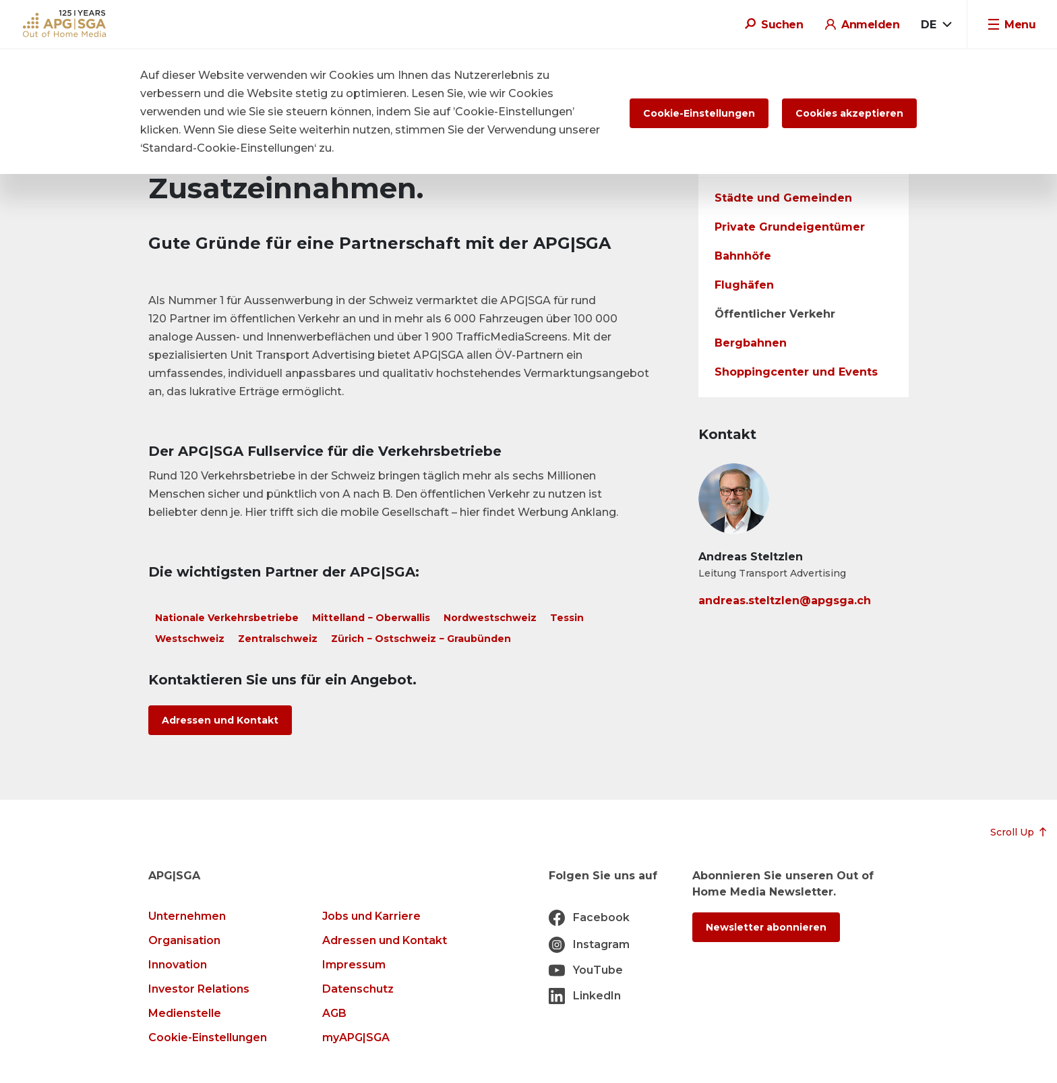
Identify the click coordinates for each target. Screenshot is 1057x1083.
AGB (334, 1013)
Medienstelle (184, 1013)
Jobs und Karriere (371, 916)
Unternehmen (187, 916)
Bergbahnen (751, 342)
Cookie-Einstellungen (207, 1037)
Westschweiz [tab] (189, 639)
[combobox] (936, 25)
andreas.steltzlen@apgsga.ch (784, 600)
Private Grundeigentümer (790, 227)
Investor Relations (198, 989)
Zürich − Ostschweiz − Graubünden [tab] (421, 639)
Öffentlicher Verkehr (775, 314)
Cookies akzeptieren (849, 113)
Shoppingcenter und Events (796, 371)
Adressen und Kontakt (220, 720)
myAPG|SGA (356, 1037)
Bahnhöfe (743, 256)
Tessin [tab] (567, 618)
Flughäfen (744, 285)
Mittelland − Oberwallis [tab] (371, 618)
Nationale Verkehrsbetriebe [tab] (227, 618)
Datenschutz (358, 989)
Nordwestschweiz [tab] (490, 618)
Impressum (354, 964)
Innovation (177, 964)
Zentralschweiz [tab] (278, 639)
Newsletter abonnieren (766, 927)
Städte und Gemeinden (783, 198)
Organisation (184, 940)
